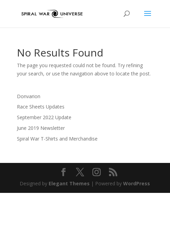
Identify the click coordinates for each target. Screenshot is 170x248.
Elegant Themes (69, 183)
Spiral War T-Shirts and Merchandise (57, 138)
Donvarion (28, 96)
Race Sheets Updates (40, 106)
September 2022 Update (44, 117)
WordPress (136, 183)
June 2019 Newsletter (41, 128)
